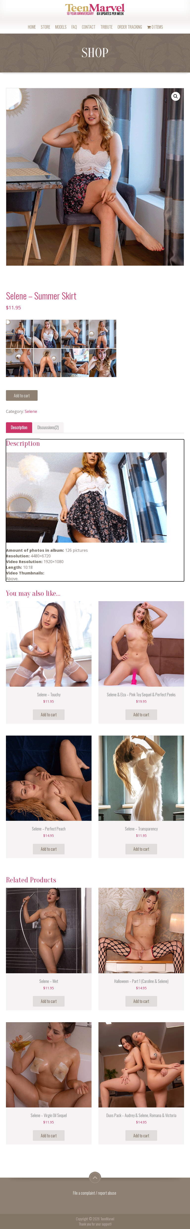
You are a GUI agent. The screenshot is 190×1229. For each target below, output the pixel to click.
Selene (31, 411)
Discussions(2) (48, 427)
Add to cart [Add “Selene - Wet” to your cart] (49, 1001)
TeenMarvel (107, 1218)
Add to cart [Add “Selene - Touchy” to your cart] (49, 715)
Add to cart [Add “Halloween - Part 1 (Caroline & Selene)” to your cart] (141, 1001)
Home (32, 27)
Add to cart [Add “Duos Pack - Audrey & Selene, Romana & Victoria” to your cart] (141, 1136)
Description (19, 427)
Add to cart (22, 396)
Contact (88, 27)
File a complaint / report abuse (95, 1193)
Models (61, 27)
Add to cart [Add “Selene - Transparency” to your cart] (141, 849)
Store (45, 27)
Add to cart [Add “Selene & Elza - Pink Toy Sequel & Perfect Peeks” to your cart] (141, 715)
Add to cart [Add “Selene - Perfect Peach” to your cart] (49, 849)
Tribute (106, 27)
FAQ (74, 27)
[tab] (19, 427)
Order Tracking (130, 27)
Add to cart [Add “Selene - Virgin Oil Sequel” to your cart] (49, 1136)
